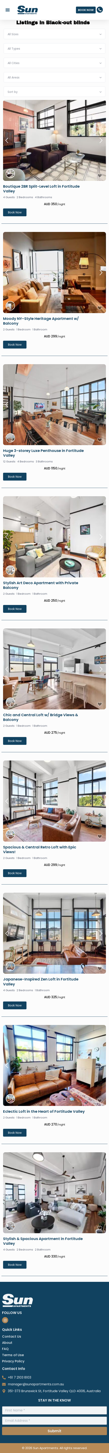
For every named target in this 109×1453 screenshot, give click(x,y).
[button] (7, 10)
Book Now (15, 212)
